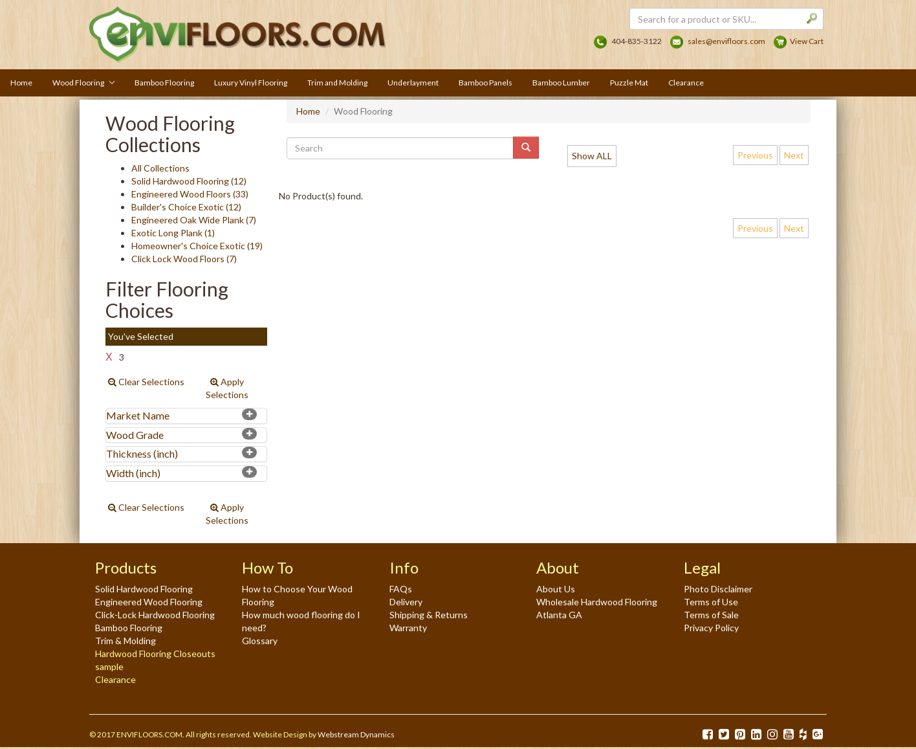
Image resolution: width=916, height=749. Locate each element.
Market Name (137, 415)
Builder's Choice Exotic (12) (186, 206)
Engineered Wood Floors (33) (189, 193)
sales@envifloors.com (726, 41)
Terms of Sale (711, 614)
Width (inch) (133, 473)
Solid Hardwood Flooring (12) (188, 180)
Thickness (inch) (142, 453)
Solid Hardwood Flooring (144, 588)
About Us (555, 588)
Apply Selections (227, 388)
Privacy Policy (711, 627)
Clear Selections (146, 381)
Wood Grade (135, 435)
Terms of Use (711, 601)
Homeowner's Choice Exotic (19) (197, 245)
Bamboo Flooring (128, 627)
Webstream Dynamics (356, 734)
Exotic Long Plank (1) (173, 232)
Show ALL (592, 155)
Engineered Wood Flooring (148, 601)
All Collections (160, 167)
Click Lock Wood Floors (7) (184, 258)
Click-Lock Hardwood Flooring (155, 614)
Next (794, 155)
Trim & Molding (125, 640)
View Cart (806, 41)
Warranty (408, 627)
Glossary (260, 640)
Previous (755, 155)
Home (308, 111)
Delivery (405, 601)
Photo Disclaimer (718, 588)
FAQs (400, 588)
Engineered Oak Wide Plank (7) (193, 219)
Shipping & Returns (428, 614)
